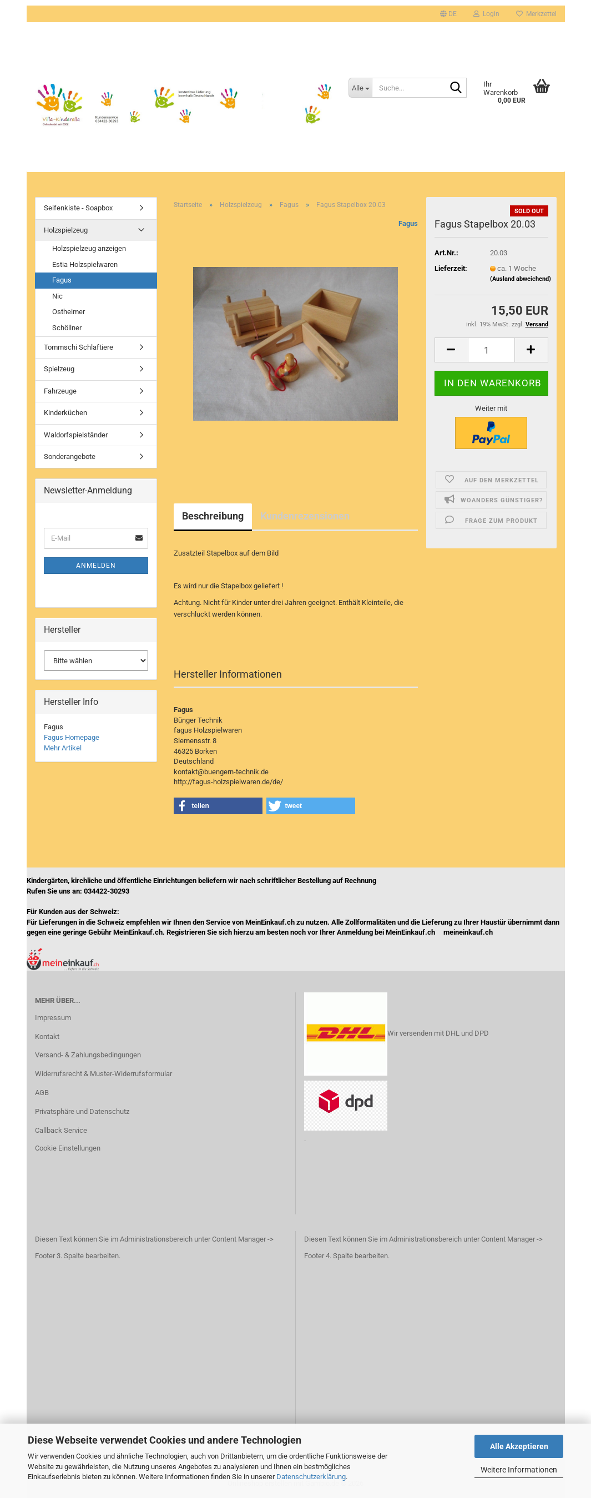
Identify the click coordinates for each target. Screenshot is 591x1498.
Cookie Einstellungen (67, 1148)
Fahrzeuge (60, 391)
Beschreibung (213, 516)
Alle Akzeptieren (519, 1446)
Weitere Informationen (519, 1469)
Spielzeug (59, 369)
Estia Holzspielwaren (85, 264)
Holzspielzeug (66, 230)
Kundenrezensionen (305, 516)
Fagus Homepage (71, 737)
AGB (42, 1092)
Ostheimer (68, 311)
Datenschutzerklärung (311, 1476)
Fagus (408, 223)
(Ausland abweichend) (520, 279)
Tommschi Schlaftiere (78, 347)
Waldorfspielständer (76, 435)
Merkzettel (536, 14)
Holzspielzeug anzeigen (89, 248)
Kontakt (47, 1036)
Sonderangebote (69, 456)
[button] (448, 14)
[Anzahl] (491, 349)
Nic (57, 296)
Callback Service (61, 1130)
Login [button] (486, 14)
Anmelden (96, 565)
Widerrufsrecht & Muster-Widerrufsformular (103, 1074)
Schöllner (67, 328)
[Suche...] (360, 88)
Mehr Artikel (63, 748)
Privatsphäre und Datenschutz (82, 1111)
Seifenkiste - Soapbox (78, 208)
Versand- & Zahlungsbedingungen (88, 1055)
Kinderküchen (65, 412)
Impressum (53, 1017)
